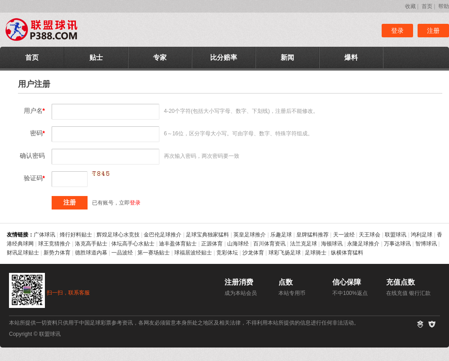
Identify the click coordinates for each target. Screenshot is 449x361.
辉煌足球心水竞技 (118, 235)
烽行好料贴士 (76, 235)
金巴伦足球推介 (162, 235)
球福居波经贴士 (193, 253)
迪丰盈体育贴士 (178, 244)
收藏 (410, 6)
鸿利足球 (421, 235)
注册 (433, 30)
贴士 (96, 57)
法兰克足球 (303, 244)
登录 (397, 30)
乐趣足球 (281, 235)
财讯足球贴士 (23, 253)
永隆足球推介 (363, 244)
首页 (427, 6)
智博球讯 (426, 244)
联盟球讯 (395, 235)
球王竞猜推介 (54, 244)
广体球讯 (44, 235)
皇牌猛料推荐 (312, 235)
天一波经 (344, 235)
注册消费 (238, 282)
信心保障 (346, 282)
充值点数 (400, 282)
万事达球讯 (397, 244)
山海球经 (238, 244)
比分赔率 (223, 57)
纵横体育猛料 (347, 253)
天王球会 (369, 235)
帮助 (443, 6)
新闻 (287, 57)
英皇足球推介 (249, 235)
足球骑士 (315, 253)
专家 (160, 57)
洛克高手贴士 (91, 244)
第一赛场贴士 (153, 253)
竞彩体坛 (227, 253)
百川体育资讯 (269, 244)
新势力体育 (57, 253)
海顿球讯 (332, 244)
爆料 (351, 57)
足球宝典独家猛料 (207, 235)
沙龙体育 (253, 253)
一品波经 (122, 253)
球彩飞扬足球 (285, 253)
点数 (285, 282)
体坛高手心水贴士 (132, 244)
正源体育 (212, 244)
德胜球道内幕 (91, 253)
